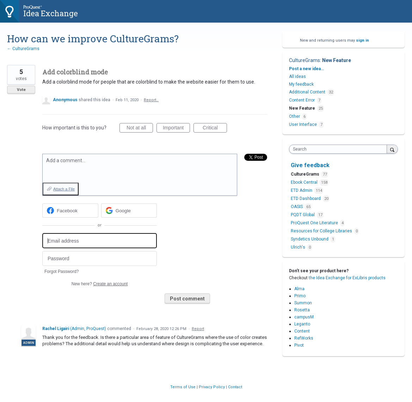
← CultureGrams (23, 48)
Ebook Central (305, 182)
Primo (300, 295)
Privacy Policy (212, 387)
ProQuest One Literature (315, 222)
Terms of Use (183, 387)
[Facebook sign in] (70, 210)
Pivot (299, 345)
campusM (304, 317)
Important (176, 129)
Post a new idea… (306, 68)
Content (302, 331)
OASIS (297, 206)
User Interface (303, 124)
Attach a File (64, 189)
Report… (151, 100)
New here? (100, 283)
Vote (21, 89)
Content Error (302, 100)
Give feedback (310, 165)
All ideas (297, 76)
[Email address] (99, 240)
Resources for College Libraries (322, 231)
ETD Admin (302, 190)
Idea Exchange (50, 13)
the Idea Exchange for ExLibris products (347, 277)
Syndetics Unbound (310, 239)
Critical (215, 129)
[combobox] (340, 149)
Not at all (140, 129)
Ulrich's (298, 247)
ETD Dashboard (306, 198)
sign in (362, 40)
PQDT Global (303, 214)
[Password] (99, 258)
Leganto (302, 324)
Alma (299, 288)
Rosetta (302, 309)
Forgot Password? (61, 271)
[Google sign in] (129, 210)
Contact (235, 387)
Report (198, 329)
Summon (303, 302)
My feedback (301, 84)
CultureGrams (304, 60)
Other (294, 116)
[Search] (392, 149)
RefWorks (303, 338)
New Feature (336, 60)
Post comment (187, 299)
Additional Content (307, 92)
